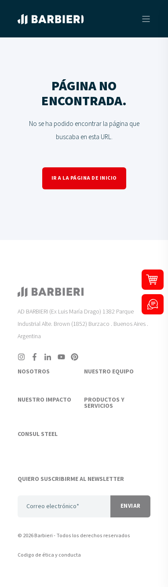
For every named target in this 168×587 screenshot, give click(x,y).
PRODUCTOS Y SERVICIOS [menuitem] (104, 403)
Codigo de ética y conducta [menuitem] (49, 555)
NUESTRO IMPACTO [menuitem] (44, 400)
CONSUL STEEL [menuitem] (38, 434)
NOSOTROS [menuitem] (34, 372)
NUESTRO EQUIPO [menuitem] (109, 372)
